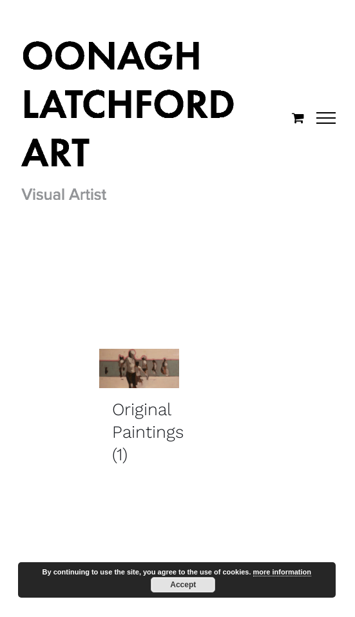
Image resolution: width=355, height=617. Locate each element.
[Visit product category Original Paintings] (139, 412)
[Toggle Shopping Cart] (298, 117)
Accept (183, 584)
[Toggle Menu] (326, 118)
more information (282, 572)
